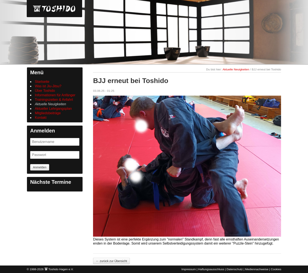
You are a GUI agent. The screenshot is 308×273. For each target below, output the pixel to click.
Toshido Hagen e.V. (54, 8)
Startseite (42, 81)
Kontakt (40, 117)
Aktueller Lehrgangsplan (53, 108)
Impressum (188, 269)
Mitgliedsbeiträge (48, 113)
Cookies (276, 269)
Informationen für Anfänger (55, 95)
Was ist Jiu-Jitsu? (48, 86)
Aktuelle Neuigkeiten (50, 104)
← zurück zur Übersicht (111, 262)
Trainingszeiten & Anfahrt (54, 99)
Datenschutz (235, 269)
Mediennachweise (256, 269)
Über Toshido (45, 90)
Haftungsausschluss (211, 269)
